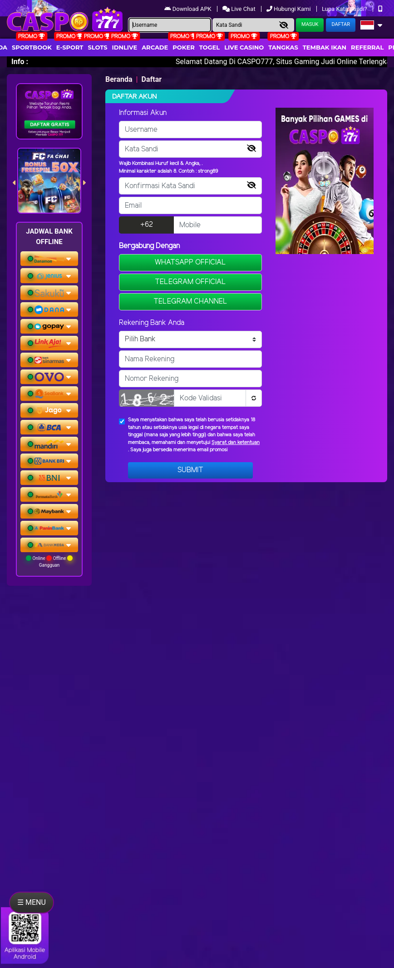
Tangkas (283, 47)
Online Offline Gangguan (49, 561)
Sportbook (32, 47)
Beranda (119, 79)
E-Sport (70, 47)
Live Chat (239, 8)
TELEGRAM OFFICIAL (190, 282)
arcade (155, 47)
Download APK (188, 8)
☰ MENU (31, 902)
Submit (190, 470)
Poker (183, 47)
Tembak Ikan (324, 47)
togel (209, 47)
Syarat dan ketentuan (236, 442)
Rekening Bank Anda (151, 323)
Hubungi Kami (289, 8)
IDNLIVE (125, 47)
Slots (97, 47)
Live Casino (244, 47)
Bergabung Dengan (149, 246)
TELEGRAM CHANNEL (190, 301)
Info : (19, 61)
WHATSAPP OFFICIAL (190, 262)
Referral (367, 47)
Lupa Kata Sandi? (345, 8)
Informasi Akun (143, 113)
